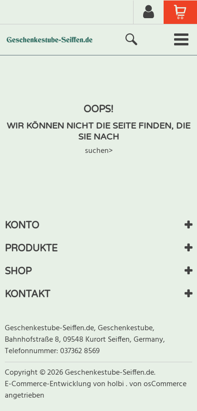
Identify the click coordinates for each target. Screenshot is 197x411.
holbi (116, 384)
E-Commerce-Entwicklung (49, 384)
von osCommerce (158, 384)
